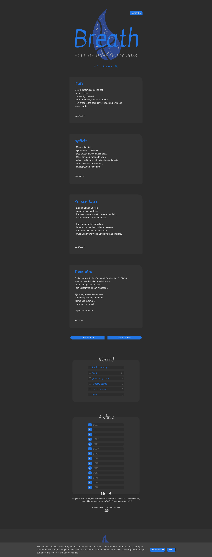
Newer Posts (124, 337)
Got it (171, 549)
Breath (106, 39)
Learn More (157, 549)
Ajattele (81, 140)
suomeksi (136, 13)
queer (95, 394)
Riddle (79, 83)
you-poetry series (101, 378)
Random (107, 66)
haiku (94, 373)
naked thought (99, 389)
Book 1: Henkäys (100, 367)
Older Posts (87, 337)
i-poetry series (99, 383)
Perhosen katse (86, 201)
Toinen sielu (83, 271)
